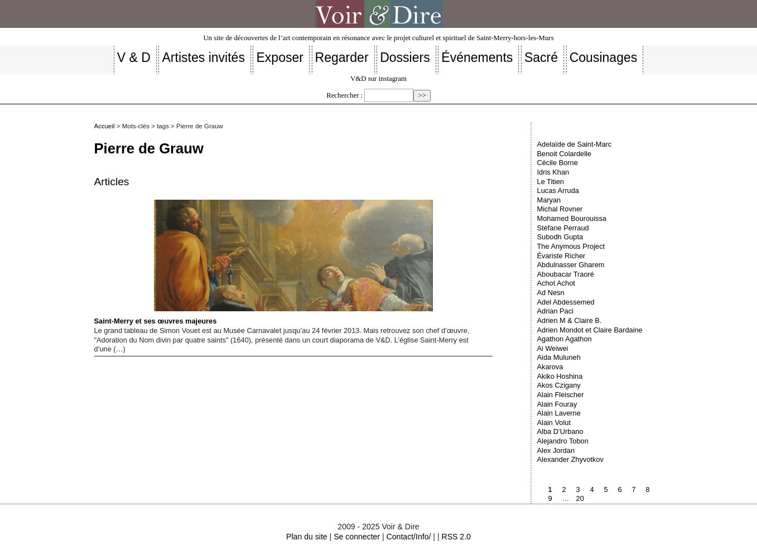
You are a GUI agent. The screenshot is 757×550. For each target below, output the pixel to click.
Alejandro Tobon (563, 441)
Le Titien (550, 181)
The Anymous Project (571, 246)
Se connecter (357, 536)
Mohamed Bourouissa (571, 218)
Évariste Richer (561, 256)
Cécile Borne (557, 162)
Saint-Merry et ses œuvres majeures (263, 262)
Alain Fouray (557, 404)
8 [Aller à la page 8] (648, 489)
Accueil (104, 126)
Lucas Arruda (558, 190)
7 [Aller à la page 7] (634, 489)
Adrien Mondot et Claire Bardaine (590, 330)
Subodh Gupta (560, 237)
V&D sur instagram (378, 79)
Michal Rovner (560, 209)
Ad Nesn (551, 292)
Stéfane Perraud (563, 228)
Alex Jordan (556, 450)
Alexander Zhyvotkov (570, 459)
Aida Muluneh (559, 357)
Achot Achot (556, 283)
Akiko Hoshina (560, 376)
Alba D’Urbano (560, 431)
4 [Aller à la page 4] (592, 489)
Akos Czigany (559, 385)
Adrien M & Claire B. (569, 320)
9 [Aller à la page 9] (550, 498)
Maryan (549, 200)
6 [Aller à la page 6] (620, 489)
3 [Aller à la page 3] (578, 489)
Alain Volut (554, 422)
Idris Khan (553, 172)
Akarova (550, 367)
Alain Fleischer (560, 394)
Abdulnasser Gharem (571, 264)
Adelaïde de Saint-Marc (574, 144)
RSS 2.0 (455, 536)
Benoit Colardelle (564, 153)
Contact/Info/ (409, 536)
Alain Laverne (559, 413)
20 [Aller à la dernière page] (580, 498)
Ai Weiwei (552, 348)
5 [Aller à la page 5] (606, 489)
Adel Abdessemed (566, 302)
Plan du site (306, 536)
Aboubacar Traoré (565, 274)
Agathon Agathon (564, 339)
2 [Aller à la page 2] (564, 489)
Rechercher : (344, 95)
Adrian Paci (555, 311)
